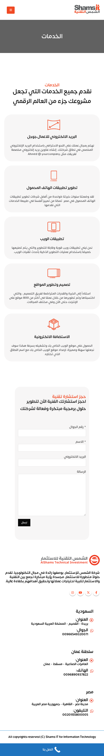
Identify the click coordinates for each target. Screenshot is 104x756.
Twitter (88, 592)
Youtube (80, 592)
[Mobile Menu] (11, 10)
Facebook (96, 592)
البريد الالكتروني (75, 457)
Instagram (72, 592)
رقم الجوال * (77, 427)
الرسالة (81, 472)
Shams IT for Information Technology (71, 737)
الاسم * (81, 442)
